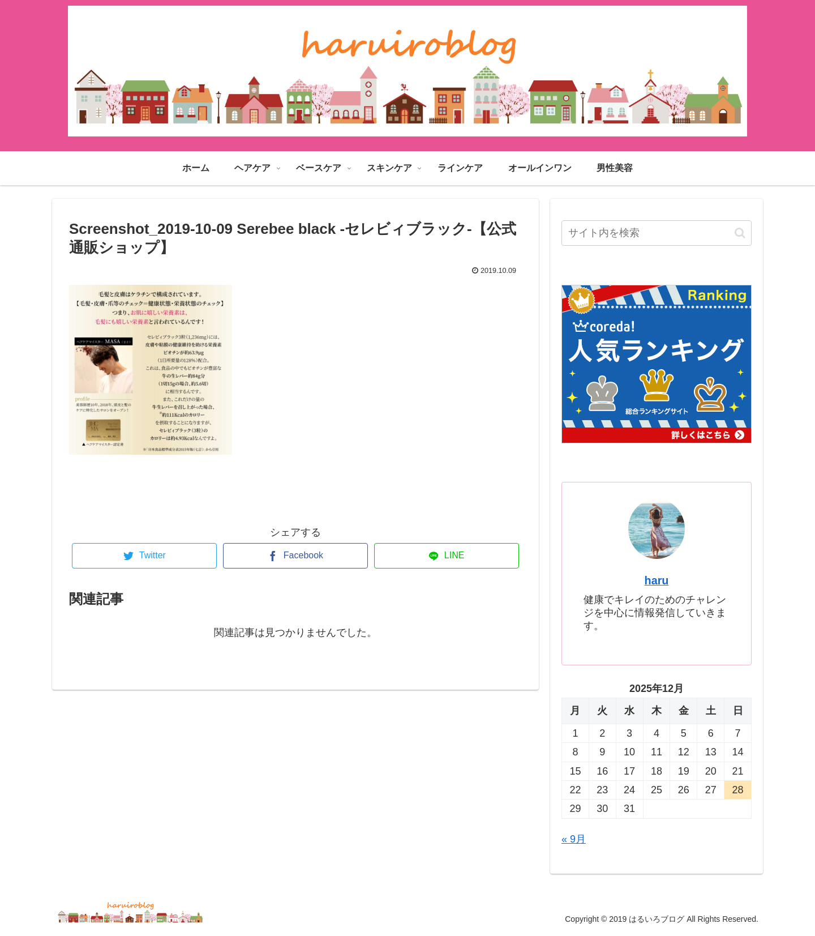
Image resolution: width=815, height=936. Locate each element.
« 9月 (573, 839)
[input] (656, 233)
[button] (740, 233)
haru (657, 580)
